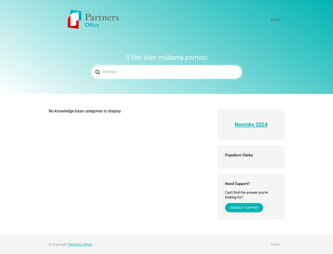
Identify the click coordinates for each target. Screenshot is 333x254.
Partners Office (80, 244)
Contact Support (244, 208)
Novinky (245, 124)
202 (259, 124)
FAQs (278, 19)
